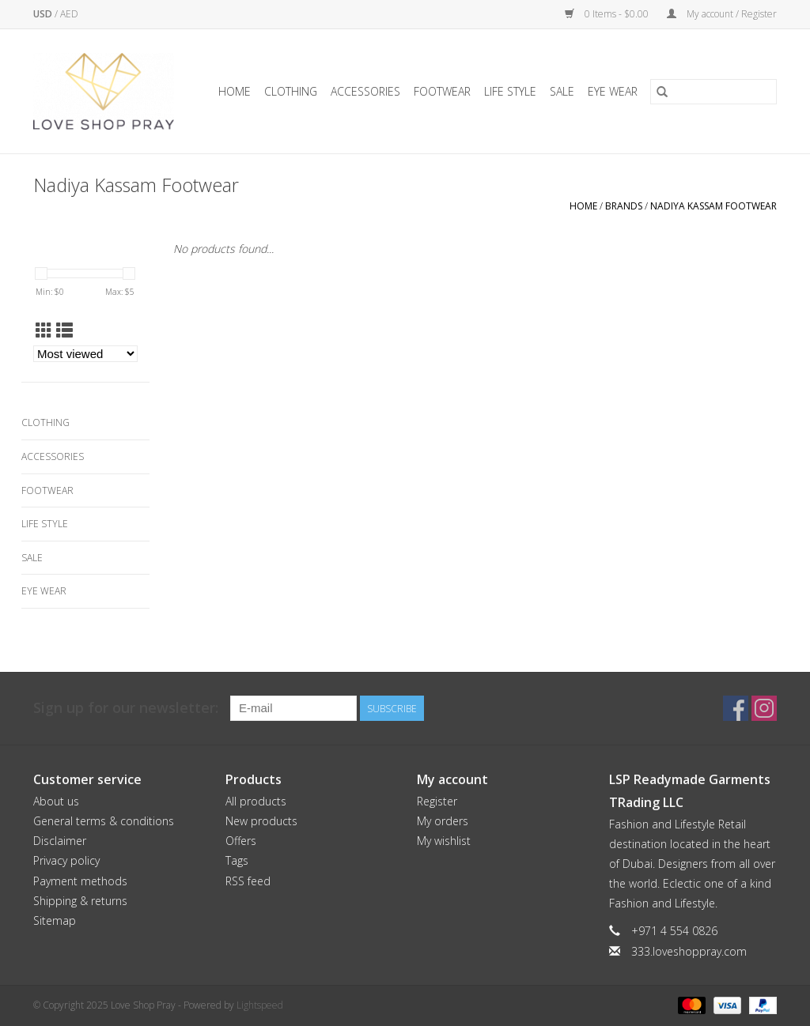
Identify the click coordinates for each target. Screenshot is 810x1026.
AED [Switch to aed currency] (69, 14)
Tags (236, 860)
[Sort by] (85, 353)
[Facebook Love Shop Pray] (735, 708)
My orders (442, 820)
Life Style (510, 91)
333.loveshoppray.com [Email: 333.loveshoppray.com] (689, 951)
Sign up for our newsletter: (125, 708)
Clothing (290, 91)
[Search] (713, 91)
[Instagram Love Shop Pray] (764, 708)
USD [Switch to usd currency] (44, 14)
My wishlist (444, 840)
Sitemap (54, 920)
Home (234, 91)
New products (261, 820)
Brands (623, 206)
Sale (562, 91)
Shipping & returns (80, 900)
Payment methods (80, 880)
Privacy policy (66, 860)
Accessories (365, 91)
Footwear (442, 91)
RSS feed (248, 880)
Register (437, 801)
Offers (240, 840)
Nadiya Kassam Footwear (713, 206)
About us (56, 801)
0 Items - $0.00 (608, 14)
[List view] (64, 330)
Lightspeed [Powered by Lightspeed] (260, 1005)
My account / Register (722, 14)
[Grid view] (44, 330)
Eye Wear (613, 91)
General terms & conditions (103, 820)
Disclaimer (59, 840)
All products (255, 801)
